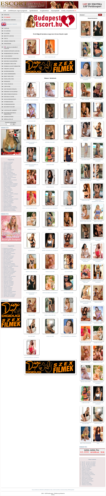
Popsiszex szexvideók (87, 479)
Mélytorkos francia (10, 94)
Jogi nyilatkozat (35, 489)
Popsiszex (7, 81)
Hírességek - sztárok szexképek (10, 193)
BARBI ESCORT (32, 229)
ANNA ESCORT (86, 200)
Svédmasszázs (8, 101)
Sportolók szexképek (8, 273)
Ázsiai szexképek (7, 167)
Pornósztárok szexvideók (87, 481)
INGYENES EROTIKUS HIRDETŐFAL (10, 113)
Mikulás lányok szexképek (9, 210)
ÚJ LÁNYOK (7, 31)
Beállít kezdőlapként (45, 489)
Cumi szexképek (7, 178)
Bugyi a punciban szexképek (10, 174)
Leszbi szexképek (7, 205)
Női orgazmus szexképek (9, 253)
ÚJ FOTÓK (7, 33)
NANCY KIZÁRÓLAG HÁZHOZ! (85, 302)
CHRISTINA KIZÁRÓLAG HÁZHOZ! (31, 165)
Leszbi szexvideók (86, 475)
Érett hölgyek (9, 76)
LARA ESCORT (50, 164)
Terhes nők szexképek (8, 283)
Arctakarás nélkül (10, 89)
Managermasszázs (10, 99)
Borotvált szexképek (8, 172)
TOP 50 (6, 38)
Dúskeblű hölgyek (10, 63)
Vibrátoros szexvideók (87, 484)
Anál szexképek (7, 164)
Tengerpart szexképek (8, 282)
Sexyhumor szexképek (8, 270)
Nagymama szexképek (8, 250)
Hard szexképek (7, 191)
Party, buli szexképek (8, 257)
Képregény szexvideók (87, 472)
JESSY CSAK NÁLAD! (68, 315)
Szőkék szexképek (7, 277)
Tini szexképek (6, 286)
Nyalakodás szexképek (8, 256)
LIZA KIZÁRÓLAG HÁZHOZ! (31, 357)
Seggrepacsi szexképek (8, 268)
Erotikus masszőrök (10, 61)
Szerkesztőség (64, 489)
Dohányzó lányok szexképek (10, 179)
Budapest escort (9, 106)
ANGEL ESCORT (68, 142)
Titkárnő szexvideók (86, 483)
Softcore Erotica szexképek (9, 271)
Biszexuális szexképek (8, 169)
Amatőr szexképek (7, 163)
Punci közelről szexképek (9, 264)
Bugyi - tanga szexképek (9, 173)
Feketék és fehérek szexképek (10, 185)
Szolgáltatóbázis (44, 10)
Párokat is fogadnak (11, 91)
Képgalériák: (11, 159)
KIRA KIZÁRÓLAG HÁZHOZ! (50, 208)
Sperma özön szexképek (9, 272)
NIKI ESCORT (68, 208)
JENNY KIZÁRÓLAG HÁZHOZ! (50, 250)
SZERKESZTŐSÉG (9, 116)
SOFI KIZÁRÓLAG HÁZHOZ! (50, 292)
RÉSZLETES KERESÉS (10, 19)
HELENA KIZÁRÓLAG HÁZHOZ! (98, 239)
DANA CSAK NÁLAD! (31, 271)
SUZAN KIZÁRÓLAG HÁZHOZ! (31, 293)
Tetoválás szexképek (8, 285)
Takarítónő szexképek (8, 281)
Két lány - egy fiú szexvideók (88, 465)
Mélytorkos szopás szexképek (10, 207)
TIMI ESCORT (31, 57)
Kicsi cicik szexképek (8, 200)
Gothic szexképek (7, 188)
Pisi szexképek (6, 259)
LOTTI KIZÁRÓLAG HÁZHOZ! (68, 336)
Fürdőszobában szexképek (9, 186)
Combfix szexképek (8, 176)
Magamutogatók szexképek (9, 206)
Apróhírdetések (33, 10)
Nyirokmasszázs (9, 104)
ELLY (98, 180)
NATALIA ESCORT (68, 292)
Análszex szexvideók (87, 467)
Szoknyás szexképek (8, 278)
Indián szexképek (7, 195)
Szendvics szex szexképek (9, 276)
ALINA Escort (31, 250)
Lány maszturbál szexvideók (88, 474)
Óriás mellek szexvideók (87, 478)
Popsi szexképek (7, 262)
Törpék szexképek (7, 289)
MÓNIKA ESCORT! (50, 142)
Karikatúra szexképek (8, 196)
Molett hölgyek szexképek (9, 249)
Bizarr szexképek (7, 171)
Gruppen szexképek (8, 190)
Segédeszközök (9, 71)
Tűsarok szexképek (7, 292)
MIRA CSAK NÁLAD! (50, 315)
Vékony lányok (9, 68)
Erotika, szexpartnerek (67, 10)
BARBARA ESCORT (50, 121)
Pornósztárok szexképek (9, 263)
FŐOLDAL (6, 14)
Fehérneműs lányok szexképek (10, 183)
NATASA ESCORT (50, 271)
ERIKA (50, 229)
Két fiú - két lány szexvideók (88, 464)
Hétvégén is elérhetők (11, 58)
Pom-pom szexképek (8, 261)
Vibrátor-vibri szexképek (9, 295)
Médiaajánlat (71, 489)
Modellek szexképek (8, 248)
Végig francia (8, 84)
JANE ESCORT (50, 336)
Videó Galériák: (92, 459)
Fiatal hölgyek (9, 78)
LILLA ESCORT (69, 271)
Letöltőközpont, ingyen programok (17, 10)
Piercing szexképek (7, 258)
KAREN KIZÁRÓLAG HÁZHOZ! (31, 143)
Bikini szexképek (7, 168)
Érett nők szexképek (8, 182)
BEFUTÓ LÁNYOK (9, 36)
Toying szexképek (7, 290)
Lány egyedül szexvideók (88, 473)
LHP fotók (7, 86)
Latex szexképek (7, 204)
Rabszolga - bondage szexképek (10, 266)
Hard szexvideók (85, 470)
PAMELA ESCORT (31, 187)
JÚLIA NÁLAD (50, 187)
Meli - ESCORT (85, 99)
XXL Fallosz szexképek (8, 296)
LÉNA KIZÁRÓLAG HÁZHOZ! (68, 187)
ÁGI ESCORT (31, 336)
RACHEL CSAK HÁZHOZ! (31, 100)
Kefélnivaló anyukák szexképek (10, 198)
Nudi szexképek (7, 254)
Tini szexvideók (85, 482)
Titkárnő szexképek (7, 287)
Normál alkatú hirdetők (12, 66)
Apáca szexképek (7, 165)
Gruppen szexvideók (86, 469)
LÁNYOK (6, 28)
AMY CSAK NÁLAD (68, 229)
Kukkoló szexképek (8, 201)
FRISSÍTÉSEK (7, 43)
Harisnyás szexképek (8, 192)
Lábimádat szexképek (8, 202)
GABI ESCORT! (98, 99)
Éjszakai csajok (9, 96)
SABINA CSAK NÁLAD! (68, 100)
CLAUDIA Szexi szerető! (69, 250)
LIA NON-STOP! (68, 121)
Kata (68, 164)
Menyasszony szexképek (9, 209)
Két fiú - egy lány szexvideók (88, 463)
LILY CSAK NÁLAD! (50, 57)
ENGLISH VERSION (12, 24)
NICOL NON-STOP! (50, 100)
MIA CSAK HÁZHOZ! (85, 443)
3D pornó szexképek (8, 162)
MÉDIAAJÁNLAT (8, 119)
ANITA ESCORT (32, 121)
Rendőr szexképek (7, 267)
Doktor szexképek (7, 181)
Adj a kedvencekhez (55, 489)
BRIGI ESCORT (98, 221)
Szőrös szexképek (7, 280)
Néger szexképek (7, 252)
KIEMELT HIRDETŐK (9, 41)
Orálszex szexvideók (86, 477)
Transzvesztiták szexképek (9, 291)
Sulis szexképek (7, 275)
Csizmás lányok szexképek (9, 177)
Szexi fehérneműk (10, 73)
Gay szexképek (6, 187)
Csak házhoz (8, 56)
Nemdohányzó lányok (11, 53)
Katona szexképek (7, 197)
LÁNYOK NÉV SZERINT (10, 110)
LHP (4, 10)
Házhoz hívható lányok (11, 51)
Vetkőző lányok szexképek (9, 294)
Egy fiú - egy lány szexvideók (89, 461)
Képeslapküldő (55, 10)
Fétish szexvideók (86, 468)
